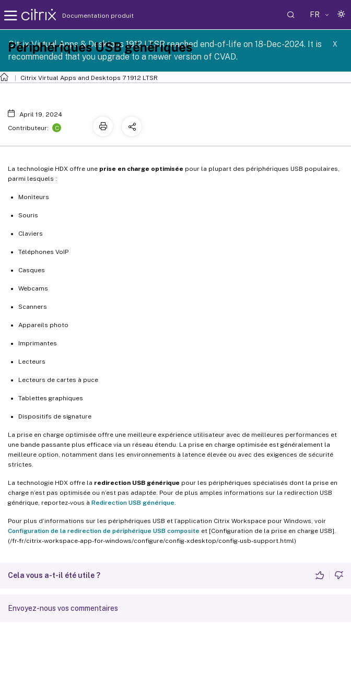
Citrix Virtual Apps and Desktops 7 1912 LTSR (89, 78)
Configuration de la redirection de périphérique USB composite (104, 531)
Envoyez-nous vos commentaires (63, 608)
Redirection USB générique (132, 502)
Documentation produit (85, 15)
